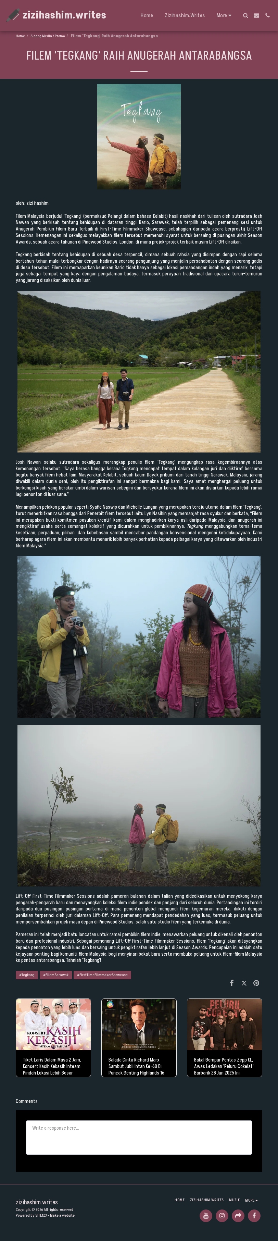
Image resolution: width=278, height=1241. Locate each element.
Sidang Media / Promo (47, 36)
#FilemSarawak (55, 975)
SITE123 (41, 1215)
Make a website (62, 1215)
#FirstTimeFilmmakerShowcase (102, 975)
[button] (245, 15)
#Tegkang (27, 975)
